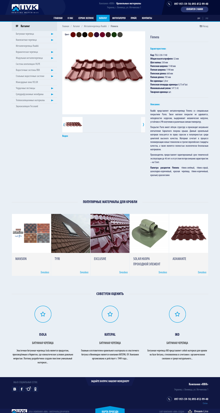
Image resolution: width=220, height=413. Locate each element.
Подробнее (45, 272)
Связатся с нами (194, 9)
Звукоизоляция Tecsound (27, 106)
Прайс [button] (134, 18)
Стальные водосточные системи (30, 76)
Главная (58, 18)
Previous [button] (64, 124)
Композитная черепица (26, 40)
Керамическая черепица (27, 52)
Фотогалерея (119, 18)
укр (207, 18)
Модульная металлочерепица (29, 58)
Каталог (103, 18)
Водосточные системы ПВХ (28, 70)
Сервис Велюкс (86, 18)
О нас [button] (70, 18)
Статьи (205, 403)
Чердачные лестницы (25, 88)
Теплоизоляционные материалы (30, 100)
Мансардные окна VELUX (27, 82)
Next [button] (143, 124)
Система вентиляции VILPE (28, 64)
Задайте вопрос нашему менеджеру (110, 381)
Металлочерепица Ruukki (95, 26)
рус (199, 18)
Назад (205, 26)
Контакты (147, 18)
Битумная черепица (25, 34)
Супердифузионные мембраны (29, 94)
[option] (103, 72)
